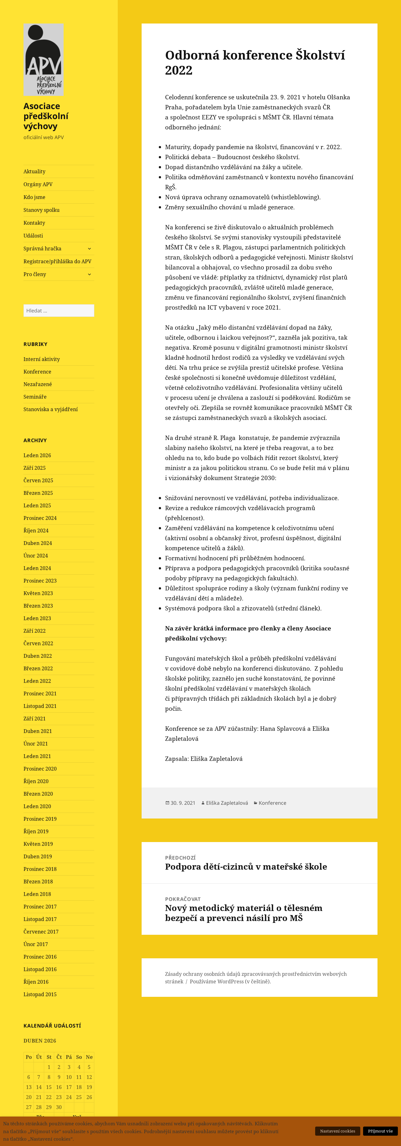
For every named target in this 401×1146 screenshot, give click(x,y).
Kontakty (34, 222)
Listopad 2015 (40, 994)
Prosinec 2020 (40, 768)
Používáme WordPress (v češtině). (230, 981)
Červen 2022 (38, 643)
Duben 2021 (37, 731)
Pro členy (34, 274)
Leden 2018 (37, 894)
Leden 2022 (37, 681)
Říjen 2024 (36, 530)
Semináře (35, 396)
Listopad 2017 (40, 919)
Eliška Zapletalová (227, 802)
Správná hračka (42, 248)
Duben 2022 (37, 655)
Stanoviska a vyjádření (50, 409)
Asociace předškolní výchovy (45, 116)
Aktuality (34, 171)
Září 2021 (34, 718)
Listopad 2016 (40, 969)
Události (33, 235)
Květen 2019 (38, 843)
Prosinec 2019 (40, 818)
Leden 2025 (37, 505)
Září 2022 (34, 630)
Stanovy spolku (41, 210)
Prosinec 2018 (40, 869)
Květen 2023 (38, 593)
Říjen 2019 (36, 831)
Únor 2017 (35, 944)
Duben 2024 (37, 543)
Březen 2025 (38, 492)
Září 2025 (34, 467)
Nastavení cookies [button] (337, 1131)
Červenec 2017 (41, 931)
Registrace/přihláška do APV (57, 261)
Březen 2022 (38, 668)
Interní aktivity (41, 359)
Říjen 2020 (36, 781)
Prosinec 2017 (40, 906)
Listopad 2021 (40, 706)
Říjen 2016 (36, 981)
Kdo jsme (34, 197)
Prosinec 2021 (40, 693)
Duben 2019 (37, 856)
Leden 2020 (37, 806)
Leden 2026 (37, 455)
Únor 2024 (35, 555)
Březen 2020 (38, 793)
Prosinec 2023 (40, 580)
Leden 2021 (37, 756)
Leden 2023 (37, 618)
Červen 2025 (38, 480)
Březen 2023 (38, 605)
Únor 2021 (35, 743)
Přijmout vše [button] (380, 1131)
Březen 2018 (38, 881)
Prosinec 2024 (40, 518)
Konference (37, 371)
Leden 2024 (37, 568)
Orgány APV (38, 184)
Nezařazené (37, 384)
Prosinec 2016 (40, 956)
